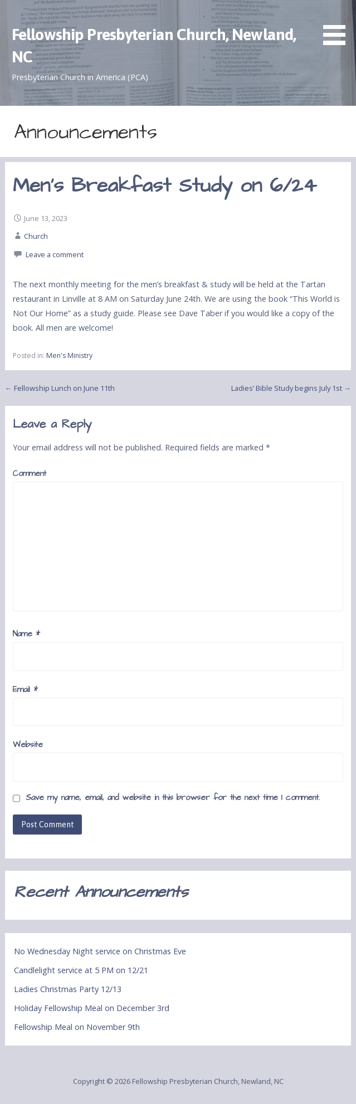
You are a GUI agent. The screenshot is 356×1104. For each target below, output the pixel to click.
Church (36, 236)
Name (26, 634)
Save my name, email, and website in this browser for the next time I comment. (173, 797)
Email (25, 689)
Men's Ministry (69, 355)
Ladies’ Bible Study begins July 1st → (291, 388)
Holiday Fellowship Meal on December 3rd (91, 1008)
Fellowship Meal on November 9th (77, 1027)
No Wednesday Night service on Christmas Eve (100, 951)
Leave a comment (55, 254)
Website (28, 744)
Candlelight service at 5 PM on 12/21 (81, 970)
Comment (29, 473)
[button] (338, 24)
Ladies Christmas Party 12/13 (67, 989)
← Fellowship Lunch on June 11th (60, 388)
